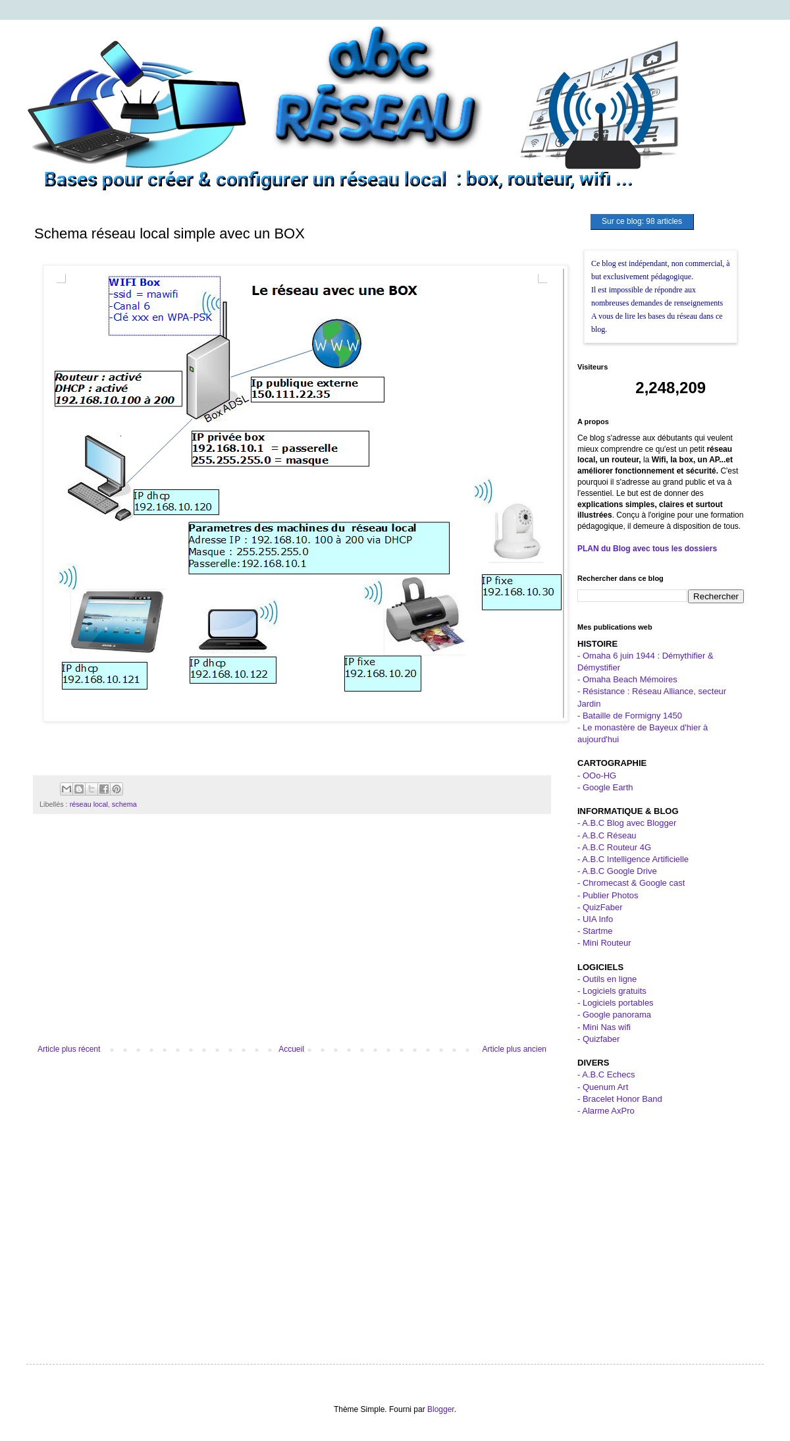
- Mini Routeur (604, 943)
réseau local (89, 804)
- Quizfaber (598, 1039)
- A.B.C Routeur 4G (614, 847)
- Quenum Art (602, 1087)
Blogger (440, 1409)
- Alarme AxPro (606, 1111)
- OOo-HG (596, 775)
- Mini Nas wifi (604, 1027)
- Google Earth (605, 787)
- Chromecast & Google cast (631, 883)
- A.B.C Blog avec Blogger (626, 823)
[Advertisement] (292, 936)
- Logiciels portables (615, 1003)
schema (124, 804)
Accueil (291, 1049)
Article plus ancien (514, 1049)
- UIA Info (595, 919)
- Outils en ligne (607, 979)
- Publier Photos (608, 895)
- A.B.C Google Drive (617, 871)
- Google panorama (614, 1015)
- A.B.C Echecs (606, 1074)
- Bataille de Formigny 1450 (629, 715)
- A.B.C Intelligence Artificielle (633, 859)
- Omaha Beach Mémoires (627, 679)
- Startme (594, 931)
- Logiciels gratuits (611, 991)
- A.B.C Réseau (607, 835)
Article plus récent (69, 1049)
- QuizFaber (600, 907)
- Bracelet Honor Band (619, 1099)
